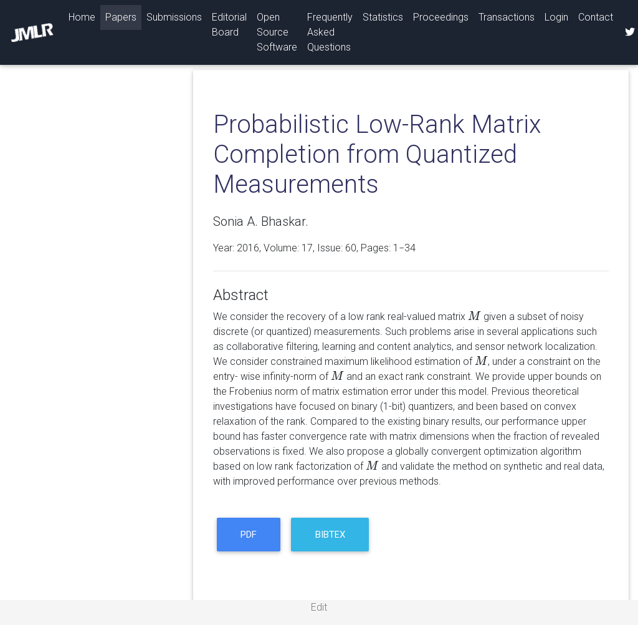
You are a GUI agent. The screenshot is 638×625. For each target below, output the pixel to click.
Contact (595, 17)
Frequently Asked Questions (330, 32)
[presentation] (474, 316)
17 (307, 248)
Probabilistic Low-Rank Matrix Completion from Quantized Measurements (377, 154)
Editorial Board (229, 24)
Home (84, 16)
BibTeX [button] (330, 534)
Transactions (506, 17)
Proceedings (441, 17)
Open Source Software (277, 32)
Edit (319, 607)
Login (556, 17)
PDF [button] (248, 534)
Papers (120, 17)
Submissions (174, 17)
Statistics (383, 17)
